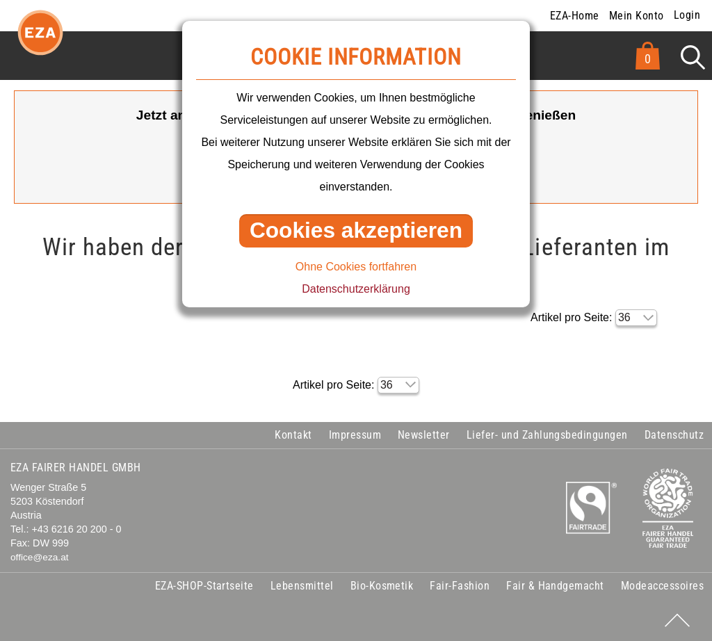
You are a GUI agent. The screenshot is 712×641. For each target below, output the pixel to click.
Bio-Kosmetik (382, 585)
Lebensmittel (302, 585)
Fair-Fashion (460, 585)
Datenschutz (674, 434)
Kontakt (293, 434)
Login (687, 15)
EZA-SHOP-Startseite (204, 585)
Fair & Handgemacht (555, 585)
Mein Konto (636, 15)
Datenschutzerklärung (356, 289)
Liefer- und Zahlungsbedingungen (547, 434)
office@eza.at (39, 557)
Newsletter (424, 434)
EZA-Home (574, 15)
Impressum (355, 434)
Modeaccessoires (662, 585)
